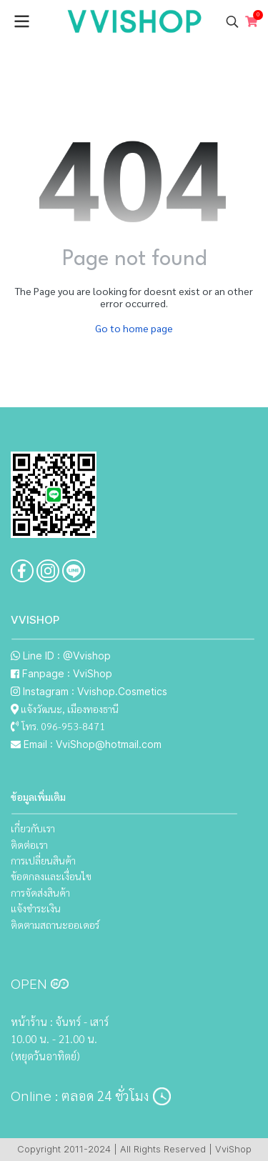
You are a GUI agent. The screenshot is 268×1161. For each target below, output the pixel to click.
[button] (232, 21)
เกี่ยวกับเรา (33, 828)
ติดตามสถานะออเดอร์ (55, 924)
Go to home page (134, 328)
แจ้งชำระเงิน (36, 908)
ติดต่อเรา (29, 844)
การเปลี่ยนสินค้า (43, 860)
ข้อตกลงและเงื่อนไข (51, 875)
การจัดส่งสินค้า (40, 892)
